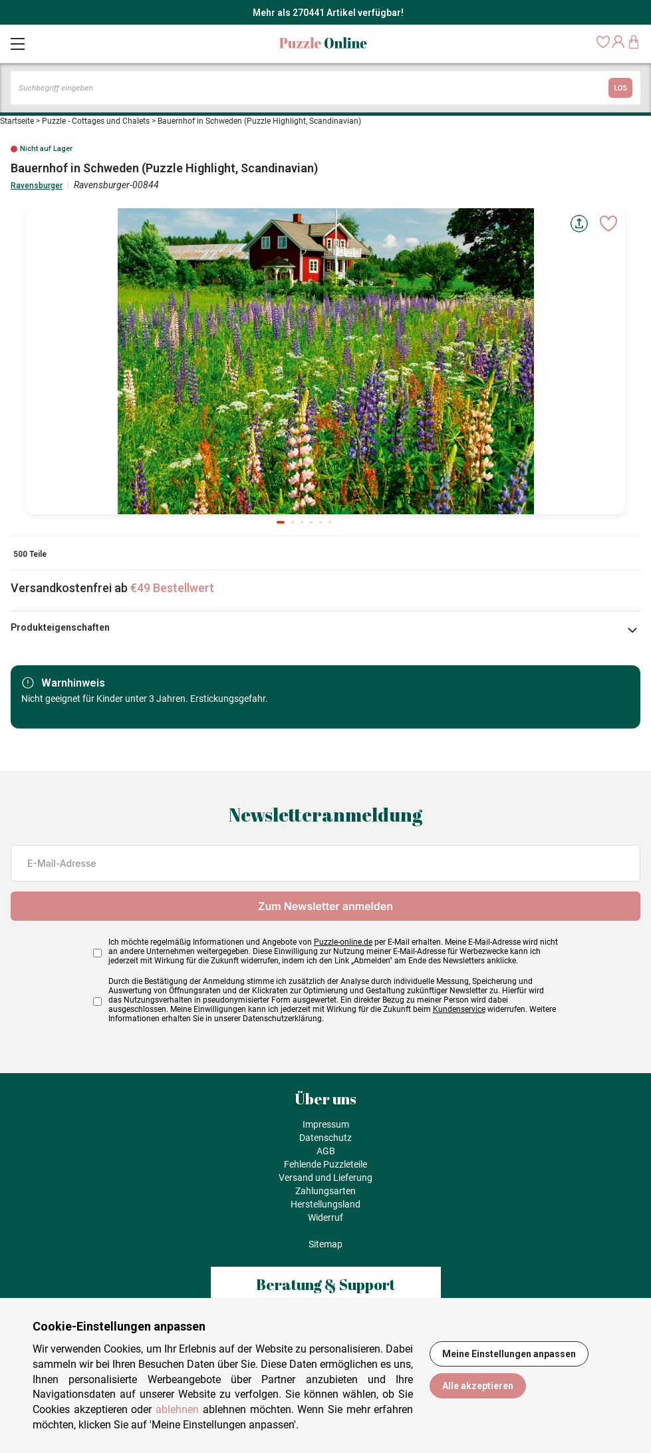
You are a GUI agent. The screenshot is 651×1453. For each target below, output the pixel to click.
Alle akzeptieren (477, 1385)
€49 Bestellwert (172, 588)
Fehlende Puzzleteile (325, 1164)
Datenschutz (325, 1137)
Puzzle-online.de (343, 942)
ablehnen (177, 1409)
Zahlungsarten (325, 1191)
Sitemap (325, 1244)
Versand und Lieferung (325, 1177)
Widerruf (325, 1217)
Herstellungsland (325, 1204)
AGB (326, 1151)
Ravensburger (37, 185)
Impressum (326, 1124)
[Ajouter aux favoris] (608, 223)
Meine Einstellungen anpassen (509, 1354)
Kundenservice (459, 1009)
